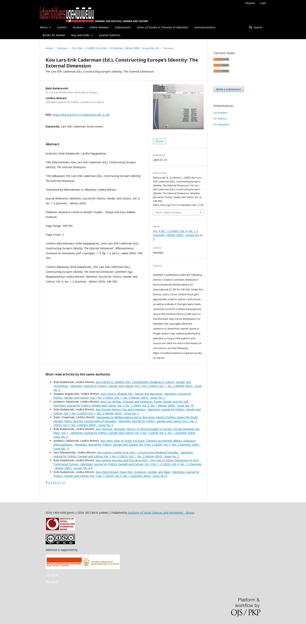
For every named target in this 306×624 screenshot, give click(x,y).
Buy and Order (80, 35)
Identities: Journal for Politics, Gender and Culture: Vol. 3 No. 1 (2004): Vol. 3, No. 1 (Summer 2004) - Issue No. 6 (126, 474)
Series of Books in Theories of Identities (162, 27)
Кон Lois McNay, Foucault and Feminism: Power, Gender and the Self (144, 401)
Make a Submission (228, 89)
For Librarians (221, 124)
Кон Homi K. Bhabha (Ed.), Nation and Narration (132, 394)
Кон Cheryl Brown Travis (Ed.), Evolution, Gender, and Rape (133, 472)
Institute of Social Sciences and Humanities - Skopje (161, 512)
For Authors (220, 118)
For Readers (220, 112)
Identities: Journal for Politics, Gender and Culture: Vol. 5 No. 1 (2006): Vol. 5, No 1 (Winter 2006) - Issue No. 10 (123, 405)
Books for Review (54, 35)
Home (49, 48)
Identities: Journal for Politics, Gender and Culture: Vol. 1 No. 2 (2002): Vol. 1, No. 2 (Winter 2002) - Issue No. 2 (122, 396)
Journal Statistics (109, 35)
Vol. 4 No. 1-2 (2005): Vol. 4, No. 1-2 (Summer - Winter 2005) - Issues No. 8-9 (115, 48)
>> (63, 482)
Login (263, 3)
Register (250, 3)
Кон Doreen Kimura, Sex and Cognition (121, 409)
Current (62, 27)
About (44, 27)
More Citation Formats (168, 212)
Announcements (205, 27)
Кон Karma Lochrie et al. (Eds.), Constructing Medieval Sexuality (138, 452)
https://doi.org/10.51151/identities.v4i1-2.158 (81, 115)
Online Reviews (99, 27)
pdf (160, 141)
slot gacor (52, 575)
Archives (78, 27)
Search (257, 27)
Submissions (123, 27)
